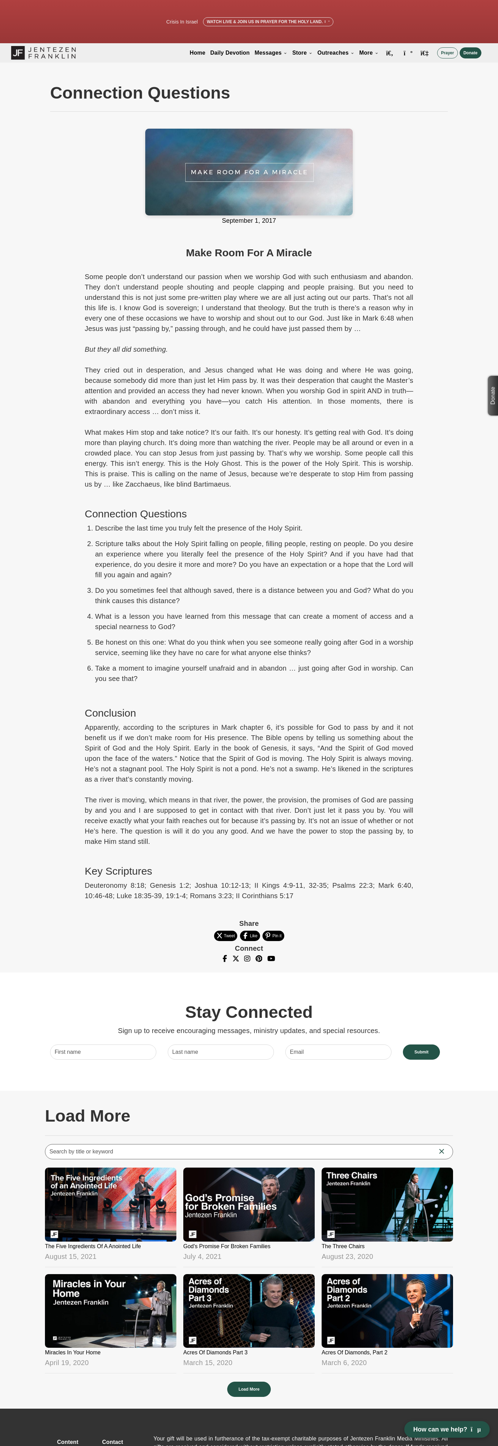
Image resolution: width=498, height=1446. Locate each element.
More (369, 53)
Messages (271, 53)
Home (197, 53)
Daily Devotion (230, 53)
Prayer (447, 52)
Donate (470, 52)
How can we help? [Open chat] (447, 1429)
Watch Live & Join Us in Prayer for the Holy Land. (268, 21)
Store (302, 53)
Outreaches (335, 53)
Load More (249, 1389)
